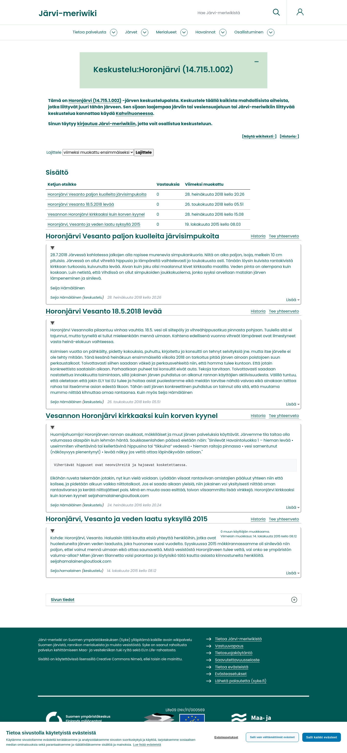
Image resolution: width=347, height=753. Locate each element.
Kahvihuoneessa (134, 113)
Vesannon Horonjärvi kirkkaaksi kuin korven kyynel (96, 214)
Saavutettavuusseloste (237, 660)
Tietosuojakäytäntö (233, 653)
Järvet (131, 32)
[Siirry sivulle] (276, 12)
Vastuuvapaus (229, 646)
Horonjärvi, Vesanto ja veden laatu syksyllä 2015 (94, 224)
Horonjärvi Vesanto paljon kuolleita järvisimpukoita (97, 194)
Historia (258, 236)
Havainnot (205, 32)
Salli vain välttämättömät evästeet (272, 737)
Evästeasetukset (226, 737)
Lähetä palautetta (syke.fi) (241, 681)
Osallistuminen (248, 32)
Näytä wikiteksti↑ (259, 136)
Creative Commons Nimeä (119, 659)
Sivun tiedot (173, 600)
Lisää (291, 300)
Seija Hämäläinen (65, 297)
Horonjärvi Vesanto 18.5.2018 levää (81, 204)
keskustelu (93, 297)
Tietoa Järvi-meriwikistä (238, 639)
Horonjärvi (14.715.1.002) (94, 100)
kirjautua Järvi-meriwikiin (106, 124)
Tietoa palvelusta (89, 32)
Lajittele (53, 152)
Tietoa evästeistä (231, 667)
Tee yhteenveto (284, 236)
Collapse (52, 248)
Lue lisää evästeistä (147, 744)
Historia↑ (289, 136)
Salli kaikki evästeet (321, 737)
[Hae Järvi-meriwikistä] (232, 12)
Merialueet (166, 32)
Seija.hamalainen (65, 570)
